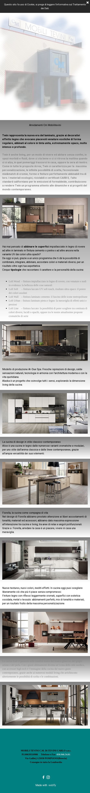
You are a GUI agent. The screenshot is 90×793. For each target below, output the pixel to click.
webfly (52, 785)
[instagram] (48, 777)
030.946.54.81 (63, 754)
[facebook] (43, 777)
